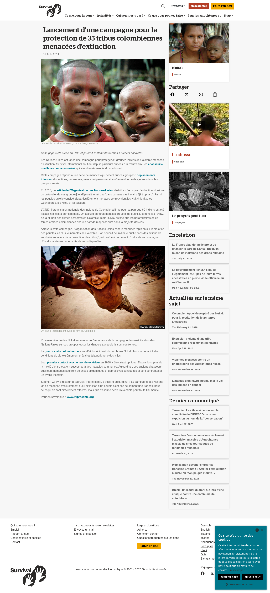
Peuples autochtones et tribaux (209, 15)
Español (206, 533)
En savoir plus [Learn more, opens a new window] (237, 570)
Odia (203, 554)
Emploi (15, 529)
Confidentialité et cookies (26, 537)
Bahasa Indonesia (212, 558)
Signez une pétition (85, 533)
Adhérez (142, 529)
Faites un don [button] (222, 6)
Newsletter (199, 6)
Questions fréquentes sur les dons (158, 537)
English (205, 529)
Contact (15, 542)
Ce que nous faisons (78, 15)
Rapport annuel (20, 533)
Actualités (104, 15)
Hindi (204, 550)
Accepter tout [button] (229, 577)
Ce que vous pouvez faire (165, 15)
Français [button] (176, 6)
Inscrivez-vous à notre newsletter (94, 525)
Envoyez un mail (84, 529)
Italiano (205, 537)
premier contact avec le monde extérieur (73, 362)
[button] (163, 6)
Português (207, 546)
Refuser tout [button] (253, 577)
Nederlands (208, 542)
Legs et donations (148, 525)
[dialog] (241, 558)
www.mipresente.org (80, 397)
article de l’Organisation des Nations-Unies (84, 190)
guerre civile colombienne (62, 351)
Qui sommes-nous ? (129, 15)
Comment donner (148, 533)
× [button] (262, 530)
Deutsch (206, 525)
